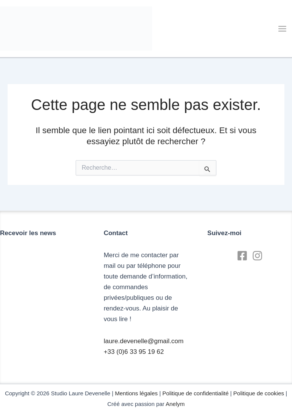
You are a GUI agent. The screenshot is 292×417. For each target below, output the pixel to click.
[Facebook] (242, 255)
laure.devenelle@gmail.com (144, 341)
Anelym (175, 404)
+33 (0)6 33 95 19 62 (134, 351)
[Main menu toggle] (282, 28)
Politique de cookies (258, 393)
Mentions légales (136, 393)
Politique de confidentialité (195, 393)
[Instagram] (257, 255)
